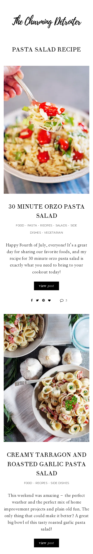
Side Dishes (60, 483)
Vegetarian (53, 232)
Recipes (46, 225)
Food (20, 225)
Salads (61, 225)
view (46, 286)
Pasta (32, 225)
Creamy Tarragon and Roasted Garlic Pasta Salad (47, 464)
